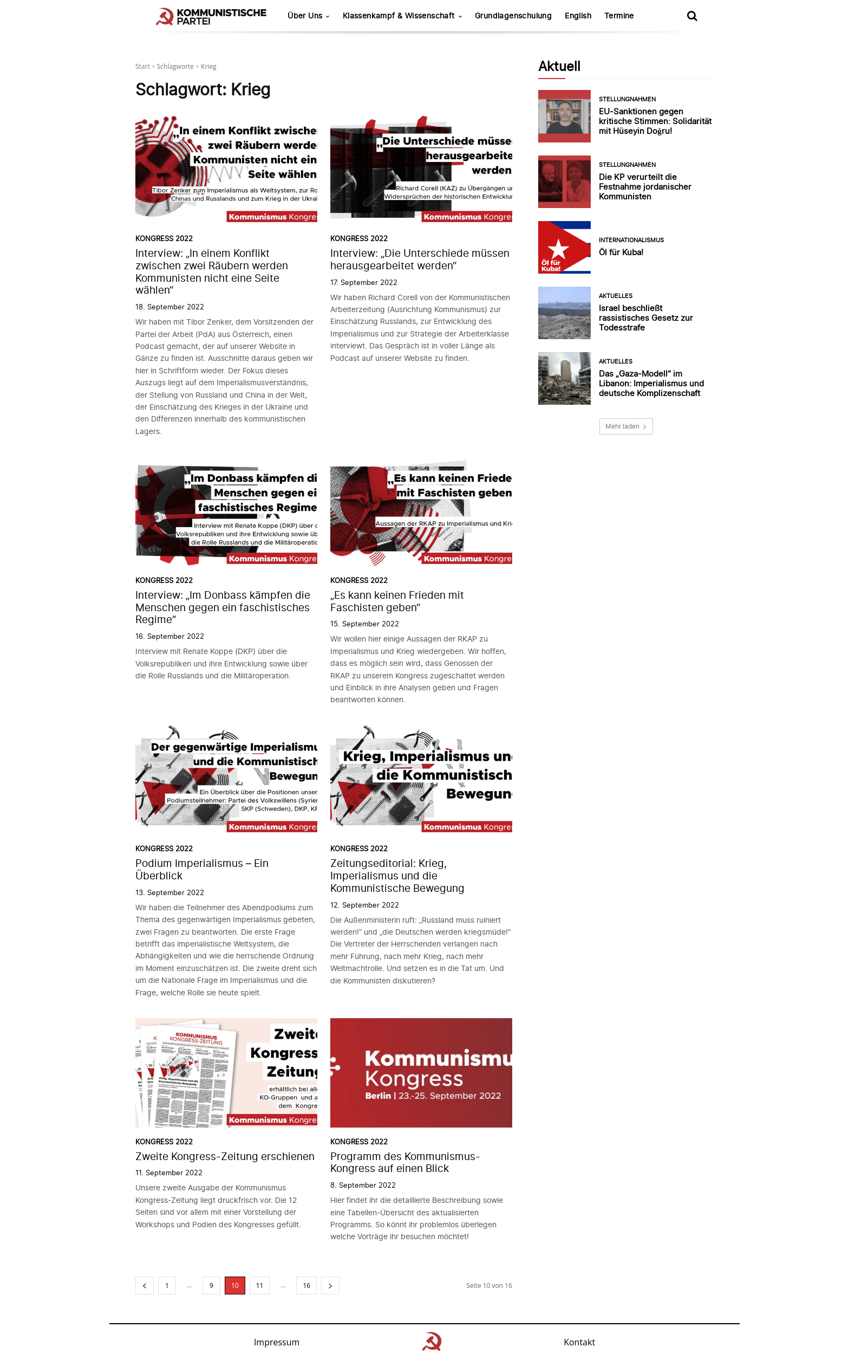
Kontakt (579, 1342)
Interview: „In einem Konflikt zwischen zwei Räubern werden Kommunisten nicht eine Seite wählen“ (211, 271)
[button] (692, 16)
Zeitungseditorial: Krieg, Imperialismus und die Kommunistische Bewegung (397, 876)
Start (142, 66)
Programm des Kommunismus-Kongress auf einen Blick (405, 1162)
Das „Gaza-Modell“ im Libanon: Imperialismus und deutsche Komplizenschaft (651, 383)
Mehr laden (626, 426)
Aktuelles (615, 296)
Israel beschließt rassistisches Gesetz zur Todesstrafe (646, 318)
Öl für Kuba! (621, 252)
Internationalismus (631, 240)
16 (306, 1285)
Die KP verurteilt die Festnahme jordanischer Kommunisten (645, 187)
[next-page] (330, 1285)
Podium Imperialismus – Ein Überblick (202, 869)
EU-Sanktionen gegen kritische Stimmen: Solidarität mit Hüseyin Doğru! (655, 121)
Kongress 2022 (164, 238)
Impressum (276, 1342)
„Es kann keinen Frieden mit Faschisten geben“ (397, 601)
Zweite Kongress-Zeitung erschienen (225, 1156)
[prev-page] (144, 1285)
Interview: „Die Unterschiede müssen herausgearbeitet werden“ (420, 259)
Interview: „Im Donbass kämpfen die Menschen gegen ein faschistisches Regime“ (222, 607)
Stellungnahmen (627, 99)
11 (260, 1285)
